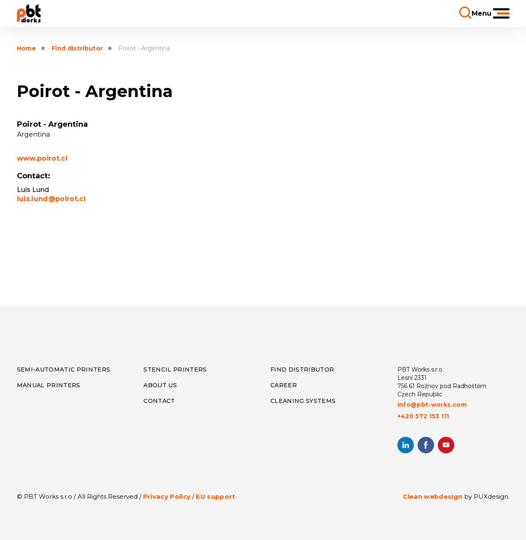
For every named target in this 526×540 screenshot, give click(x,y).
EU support (215, 496)
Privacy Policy (167, 496)
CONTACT (159, 401)
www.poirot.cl (42, 158)
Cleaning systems (303, 401)
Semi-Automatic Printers (63, 369)
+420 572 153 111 (423, 416)
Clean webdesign (432, 496)
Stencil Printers (175, 369)
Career (283, 385)
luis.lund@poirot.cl (51, 199)
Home (26, 48)
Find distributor (77, 48)
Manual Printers (48, 385)
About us (160, 385)
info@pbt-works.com (432, 404)
